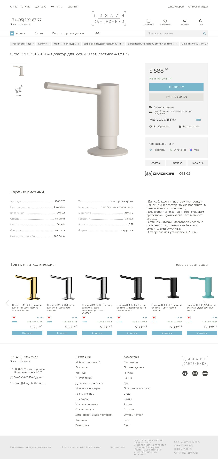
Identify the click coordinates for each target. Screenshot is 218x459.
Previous (7, 303)
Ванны (128, 377)
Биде (127, 393)
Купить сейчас (176, 96)
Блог (127, 420)
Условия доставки (86, 404)
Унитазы (80, 372)
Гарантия (72, 6)
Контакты (56, 6)
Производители (134, 367)
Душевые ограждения (89, 383)
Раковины (81, 367)
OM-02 (184, 173)
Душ (126, 383)
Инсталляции (83, 377)
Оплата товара (84, 409)
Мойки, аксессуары (87, 388)
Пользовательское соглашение (80, 447)
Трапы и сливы (84, 393)
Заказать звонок (20, 24)
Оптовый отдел (198, 6)
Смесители (131, 362)
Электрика (82, 425)
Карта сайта (117, 447)
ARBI (97, 33)
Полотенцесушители (137, 388)
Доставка (40, 6)
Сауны (128, 399)
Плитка (128, 372)
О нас (13, 6)
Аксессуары (131, 356)
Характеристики (27, 192)
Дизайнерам (176, 6)
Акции (39, 33)
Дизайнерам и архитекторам (93, 414)
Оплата (25, 6)
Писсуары (81, 399)
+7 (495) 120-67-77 (26, 20)
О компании (83, 356)
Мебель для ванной (87, 362)
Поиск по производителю (68, 33)
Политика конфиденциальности (30, 447)
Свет (127, 425)
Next (205, 303)
